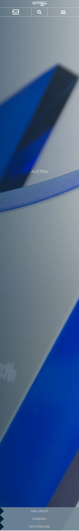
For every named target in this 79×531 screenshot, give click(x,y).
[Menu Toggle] (63, 12)
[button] (39, 12)
